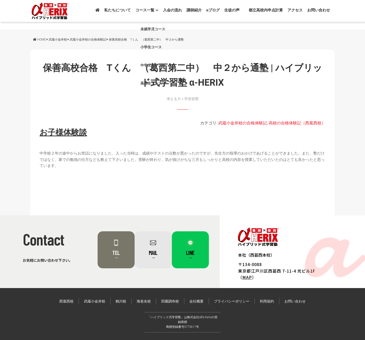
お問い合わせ (318, 10)
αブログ (213, 10)
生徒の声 (232, 10)
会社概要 (196, 301)
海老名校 (144, 301)
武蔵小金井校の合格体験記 (242, 123)
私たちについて (117, 10)
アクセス (295, 10)
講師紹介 (194, 10)
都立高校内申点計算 (266, 10)
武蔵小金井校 (94, 301)
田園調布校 (170, 301)
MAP (247, 277)
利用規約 (267, 301)
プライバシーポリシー (231, 301)
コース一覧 (146, 10)
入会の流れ (172, 10)
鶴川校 (121, 301)
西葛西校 (66, 301)
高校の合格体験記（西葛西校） (297, 123)
